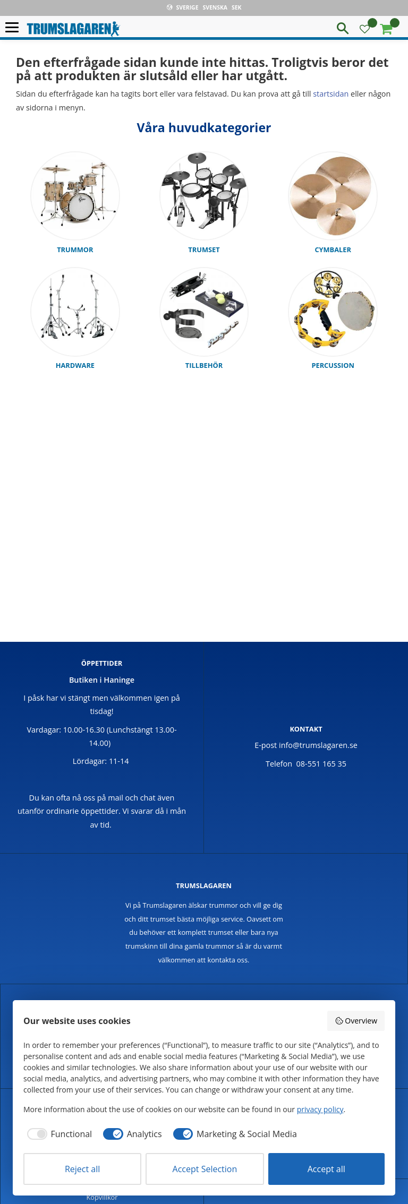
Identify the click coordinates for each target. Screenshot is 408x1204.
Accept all (326, 1169)
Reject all (82, 1169)
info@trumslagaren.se (318, 745)
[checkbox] (57, 1134)
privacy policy (320, 1109)
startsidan (330, 94)
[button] (14, 28)
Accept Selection (205, 1169)
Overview (356, 1021)
